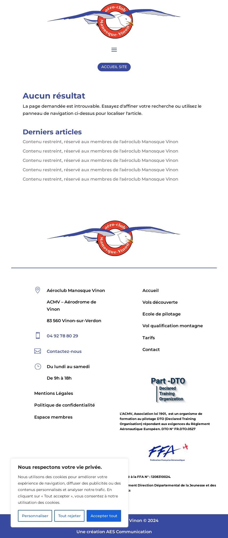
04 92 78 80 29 (62, 335)
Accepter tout (104, 515)
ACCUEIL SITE (114, 66)
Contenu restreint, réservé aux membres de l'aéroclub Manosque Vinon (100, 141)
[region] (69, 492)
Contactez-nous (64, 351)
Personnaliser (35, 515)
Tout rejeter (69, 515)
